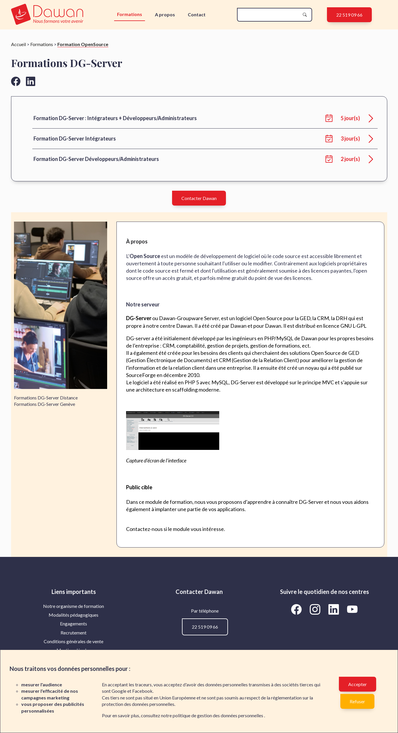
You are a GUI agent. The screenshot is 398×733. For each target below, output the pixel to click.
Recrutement (73, 632)
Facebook (142, 691)
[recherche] (270, 15)
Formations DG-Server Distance (46, 397)
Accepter (357, 684)
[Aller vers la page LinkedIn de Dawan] (335, 609)
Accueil (18, 44)
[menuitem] (74, 606)
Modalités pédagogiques (73, 615)
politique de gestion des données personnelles (218, 715)
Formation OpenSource (82, 44)
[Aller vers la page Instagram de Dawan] (316, 609)
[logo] (48, 15)
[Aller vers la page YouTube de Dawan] (352, 609)
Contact (197, 14)
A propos (165, 14)
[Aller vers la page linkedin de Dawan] (30, 81)
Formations (129, 14)
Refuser (357, 701)
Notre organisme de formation (73, 606)
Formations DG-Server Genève (44, 404)
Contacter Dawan (199, 198)
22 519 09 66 (349, 14)
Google (119, 691)
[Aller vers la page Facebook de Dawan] (297, 609)
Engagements (73, 623)
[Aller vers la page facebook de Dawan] (15, 81)
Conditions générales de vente (73, 641)
